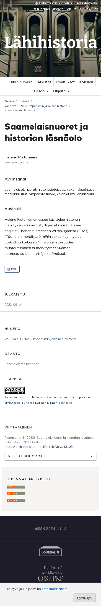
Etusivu (9, 101)
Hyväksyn (84, 598)
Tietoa (39, 91)
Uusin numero (21, 82)
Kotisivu (86, 82)
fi (75, 9)
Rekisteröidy (86, 3)
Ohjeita (60, 91)
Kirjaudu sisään (48, 9)
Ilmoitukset (65, 82)
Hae (93, 9)
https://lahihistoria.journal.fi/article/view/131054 (39, 447)
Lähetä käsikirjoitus (53, 3)
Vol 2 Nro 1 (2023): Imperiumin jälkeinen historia (36, 106)
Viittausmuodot (25, 456)
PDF (13, 269)
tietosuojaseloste (54, 589)
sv (82, 9)
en (69, 9)
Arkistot (44, 82)
